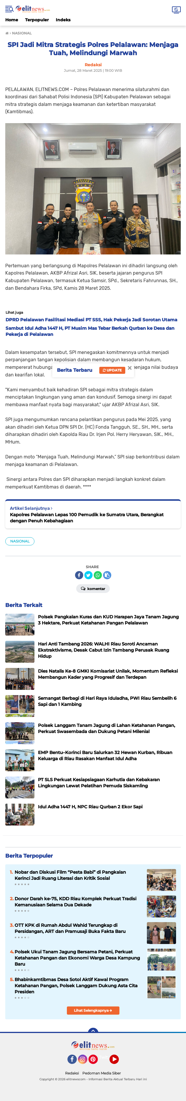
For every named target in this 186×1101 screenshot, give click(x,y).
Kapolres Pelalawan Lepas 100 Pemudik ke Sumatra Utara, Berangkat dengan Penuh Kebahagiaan (87, 518)
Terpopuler (37, 19)
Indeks (63, 19)
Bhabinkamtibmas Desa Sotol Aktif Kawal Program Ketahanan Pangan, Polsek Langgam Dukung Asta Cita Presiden (76, 985)
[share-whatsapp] (98, 575)
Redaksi (72, 1073)
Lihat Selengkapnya (93, 1010)
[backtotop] (93, 1033)
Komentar (93, 588)
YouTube (118, 1062)
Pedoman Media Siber (101, 1073)
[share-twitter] (88, 575)
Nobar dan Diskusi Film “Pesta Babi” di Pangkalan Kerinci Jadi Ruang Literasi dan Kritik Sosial (70, 875)
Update (112, 370)
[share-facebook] (79, 575)
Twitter (106, 1057)
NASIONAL (19, 541)
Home (11, 19)
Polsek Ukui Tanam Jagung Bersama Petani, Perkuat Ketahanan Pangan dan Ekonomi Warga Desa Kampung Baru (77, 958)
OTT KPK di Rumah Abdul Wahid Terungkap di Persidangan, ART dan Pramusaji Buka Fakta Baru (70, 928)
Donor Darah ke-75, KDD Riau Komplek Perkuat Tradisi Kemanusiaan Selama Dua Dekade (75, 902)
